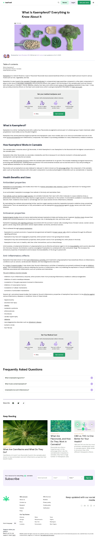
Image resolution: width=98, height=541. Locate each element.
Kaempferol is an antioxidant (12, 187)
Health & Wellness (78, 433)
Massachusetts (42, 519)
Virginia (57, 519)
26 (28, 149)
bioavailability (74, 246)
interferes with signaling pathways (22, 223)
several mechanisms (25, 228)
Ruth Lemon (40, 55)
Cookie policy (53, 505)
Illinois (27, 521)
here (14, 535)
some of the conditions (66, 85)
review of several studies (14, 265)
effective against (89, 294)
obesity (6, 305)
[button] (23, 403)
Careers (30, 508)
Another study (79, 217)
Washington (57, 521)
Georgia (27, 519)
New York (42, 521)
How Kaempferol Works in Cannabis (48, 69)
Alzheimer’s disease (35, 322)
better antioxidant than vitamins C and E (54, 187)
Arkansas (27, 517)
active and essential (13, 137)
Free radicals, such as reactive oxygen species (18, 196)
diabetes (7, 319)
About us (30, 499)
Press (30, 511)
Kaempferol (7, 76)
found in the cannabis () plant (30, 81)
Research (30, 505)
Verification (53, 508)
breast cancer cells (59, 232)
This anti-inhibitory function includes (15, 273)
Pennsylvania (42, 524)
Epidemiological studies (10, 217)
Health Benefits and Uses (48, 70)
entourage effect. (64, 168)
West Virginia (57, 524)
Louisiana (27, 524)
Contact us (30, 502)
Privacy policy (53, 502)
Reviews (53, 499)
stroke (72, 205)
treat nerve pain (77, 87)
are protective (59, 205)
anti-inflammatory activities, (36, 260)
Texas (57, 517)
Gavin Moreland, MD (24, 55)
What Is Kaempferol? (48, 67)
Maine (42, 517)
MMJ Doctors (53, 497)
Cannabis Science (7, 447)
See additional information (47, 535)
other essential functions (21, 161)
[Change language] (15, 523)
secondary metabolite (24, 83)
